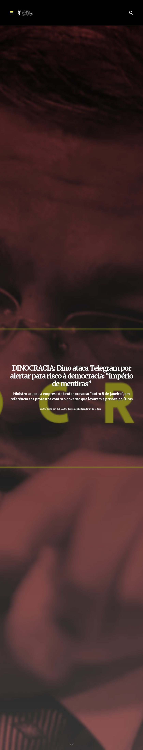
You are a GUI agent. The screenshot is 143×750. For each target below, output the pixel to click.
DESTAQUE (61, 409)
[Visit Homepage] (35, 12)
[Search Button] (131, 13)
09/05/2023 (46, 409)
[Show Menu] (11, 13)
